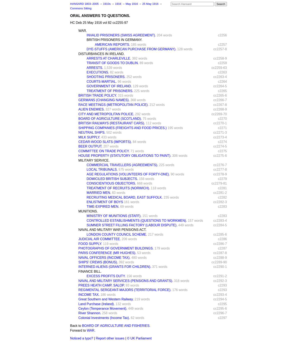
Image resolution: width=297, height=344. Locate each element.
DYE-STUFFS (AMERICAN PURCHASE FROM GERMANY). (131, 49)
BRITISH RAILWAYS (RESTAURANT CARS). (111, 123)
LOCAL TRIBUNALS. (102, 169)
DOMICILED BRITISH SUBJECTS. (112, 179)
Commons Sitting (81, 8)
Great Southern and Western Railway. (106, 299)
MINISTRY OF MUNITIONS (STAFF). (114, 216)
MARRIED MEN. (99, 192)
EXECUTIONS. (98, 72)
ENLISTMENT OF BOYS (105, 202)
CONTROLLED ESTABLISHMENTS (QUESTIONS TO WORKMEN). (137, 220)
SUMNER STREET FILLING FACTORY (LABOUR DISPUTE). (132, 225)
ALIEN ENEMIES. (91, 109)
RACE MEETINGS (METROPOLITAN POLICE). (113, 105)
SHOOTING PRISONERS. (106, 77)
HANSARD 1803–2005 (84, 3)
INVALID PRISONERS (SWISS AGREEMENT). (121, 35)
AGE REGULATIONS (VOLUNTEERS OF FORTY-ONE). (128, 174)
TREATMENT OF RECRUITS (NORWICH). (118, 188)
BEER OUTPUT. (90, 146)
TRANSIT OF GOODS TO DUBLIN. (113, 63)
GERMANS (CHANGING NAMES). (104, 100)
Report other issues (110, 338)
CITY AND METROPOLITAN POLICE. (106, 114)
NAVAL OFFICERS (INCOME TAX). (104, 257)
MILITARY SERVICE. (94, 160)
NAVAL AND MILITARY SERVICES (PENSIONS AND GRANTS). (125, 281)
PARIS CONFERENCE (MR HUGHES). (107, 253)
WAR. (82, 30)
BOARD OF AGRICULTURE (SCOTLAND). (110, 118)
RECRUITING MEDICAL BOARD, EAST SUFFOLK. (125, 197)
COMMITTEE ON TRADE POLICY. (104, 151)
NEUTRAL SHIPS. (91, 132)
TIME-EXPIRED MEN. (103, 206)
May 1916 (132, 3)
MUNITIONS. (88, 211)
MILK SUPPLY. (89, 137)
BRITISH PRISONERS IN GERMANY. (114, 40)
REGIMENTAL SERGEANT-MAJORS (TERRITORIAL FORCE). (124, 290)
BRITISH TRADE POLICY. (97, 95)
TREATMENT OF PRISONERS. (110, 91)
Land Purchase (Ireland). (96, 304)
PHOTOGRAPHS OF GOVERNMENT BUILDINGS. (116, 248)
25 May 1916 (150, 3)
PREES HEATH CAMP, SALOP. (101, 285)
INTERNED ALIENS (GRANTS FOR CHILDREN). (114, 266)
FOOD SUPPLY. (90, 244)
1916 (118, 3)
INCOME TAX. (89, 294)
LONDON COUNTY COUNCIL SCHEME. (117, 234)
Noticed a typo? (81, 338)
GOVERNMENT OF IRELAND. (109, 86)
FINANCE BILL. (89, 271)
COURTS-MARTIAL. (102, 81)
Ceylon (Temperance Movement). (102, 308)
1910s (107, 3)
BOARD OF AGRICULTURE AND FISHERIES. (116, 325)
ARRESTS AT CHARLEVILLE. (109, 58)
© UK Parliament (139, 338)
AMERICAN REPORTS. (112, 44)
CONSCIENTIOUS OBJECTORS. (111, 183)
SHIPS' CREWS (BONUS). (98, 262)
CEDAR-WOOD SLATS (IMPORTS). (105, 142)
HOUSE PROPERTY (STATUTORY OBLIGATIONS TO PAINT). (124, 155)
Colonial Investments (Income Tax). (104, 318)
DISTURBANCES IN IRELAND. (101, 54)
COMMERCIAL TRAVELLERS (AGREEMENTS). (122, 165)
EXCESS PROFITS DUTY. (106, 276)
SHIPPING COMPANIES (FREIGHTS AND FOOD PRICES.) (122, 128)
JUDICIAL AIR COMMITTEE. (99, 239)
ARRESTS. (95, 68)
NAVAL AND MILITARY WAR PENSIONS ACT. (112, 229)
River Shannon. (89, 313)
